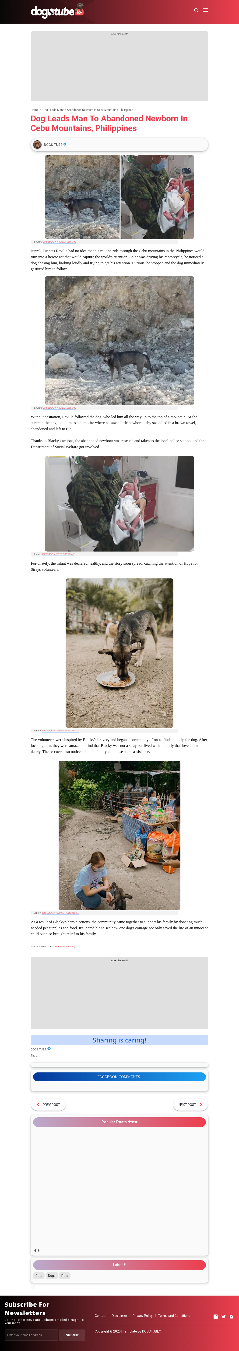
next (38, 1250)
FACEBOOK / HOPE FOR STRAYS (60, 730)
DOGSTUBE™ (151, 1331)
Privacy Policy (143, 1316)
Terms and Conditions (174, 1316)
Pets (64, 1276)
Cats (38, 1276)
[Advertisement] (119, 68)
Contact (100, 1316)
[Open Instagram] (231, 1316)
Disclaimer (119, 1316)
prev (35, 1250)
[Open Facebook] (215, 1316)
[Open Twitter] (223, 1316)
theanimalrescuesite (64, 946)
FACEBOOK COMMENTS (119, 1077)
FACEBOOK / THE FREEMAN (59, 241)
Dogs (52, 1276)
